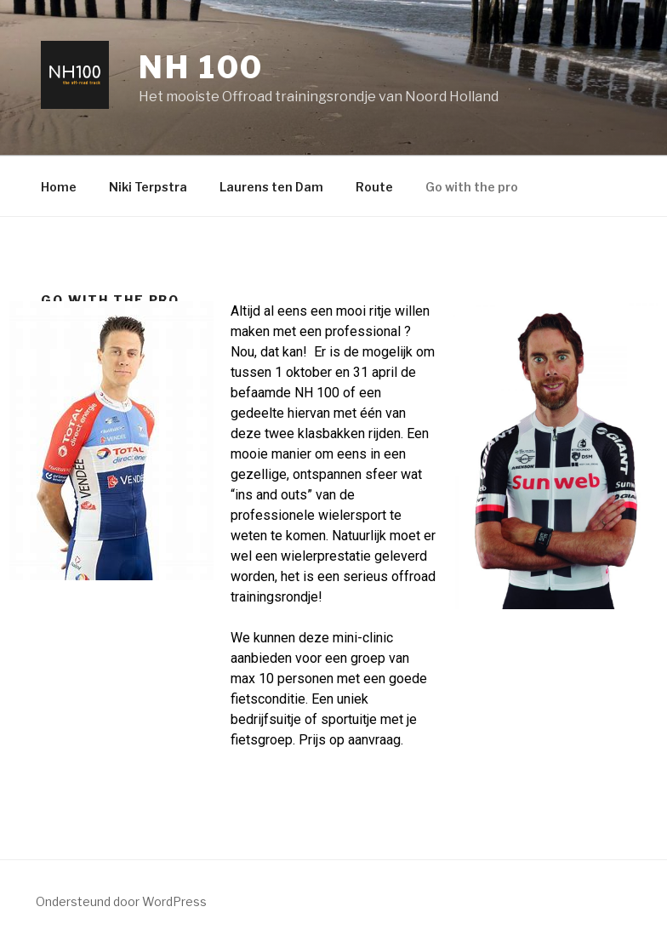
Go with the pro (471, 187)
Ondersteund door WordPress (121, 901)
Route (374, 187)
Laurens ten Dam (271, 187)
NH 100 (201, 67)
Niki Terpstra (148, 187)
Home (59, 187)
